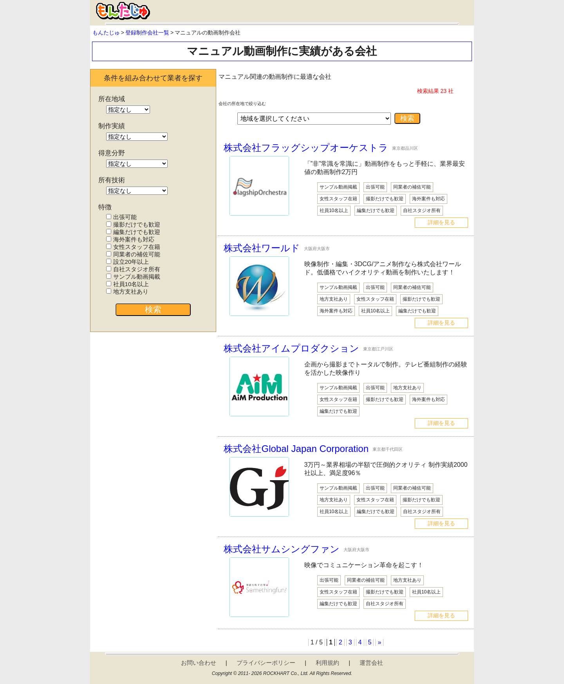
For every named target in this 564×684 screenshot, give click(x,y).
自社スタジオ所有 (133, 269)
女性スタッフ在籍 (133, 246)
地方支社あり (127, 291)
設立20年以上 (127, 261)
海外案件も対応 (130, 239)
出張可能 (121, 217)
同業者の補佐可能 (133, 254)
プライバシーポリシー (266, 662)
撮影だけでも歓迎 (133, 224)
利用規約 (327, 662)
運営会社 (371, 662)
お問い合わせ (198, 662)
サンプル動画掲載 (133, 276)
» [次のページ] (379, 642)
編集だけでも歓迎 (133, 232)
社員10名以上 (127, 284)
